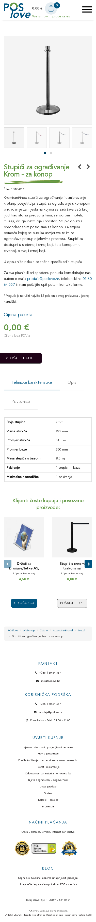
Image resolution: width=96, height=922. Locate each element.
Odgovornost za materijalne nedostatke (48, 773)
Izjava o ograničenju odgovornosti (48, 780)
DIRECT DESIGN (13, 915)
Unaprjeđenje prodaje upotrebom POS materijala (48, 884)
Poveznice (20, 402)
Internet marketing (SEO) (78, 915)
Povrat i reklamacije (48, 767)
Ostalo (44, 630)
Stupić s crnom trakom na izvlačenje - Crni (72, 568)
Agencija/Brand (63, 630)
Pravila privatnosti (48, 753)
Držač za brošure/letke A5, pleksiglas (24, 568)
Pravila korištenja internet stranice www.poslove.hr (48, 760)
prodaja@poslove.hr (43, 279)
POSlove (13, 630)
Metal (81, 630)
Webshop (29, 630)
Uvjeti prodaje (48, 786)
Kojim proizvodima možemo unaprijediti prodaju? (48, 878)
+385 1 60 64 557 (50, 673)
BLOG (48, 868)
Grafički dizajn (55, 915)
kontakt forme (70, 285)
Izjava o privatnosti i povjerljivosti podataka (48, 747)
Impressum (48, 806)
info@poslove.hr (50, 681)
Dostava (48, 793)
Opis (72, 383)
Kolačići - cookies (48, 800)
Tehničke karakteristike (31, 383)
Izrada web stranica (34, 915)
